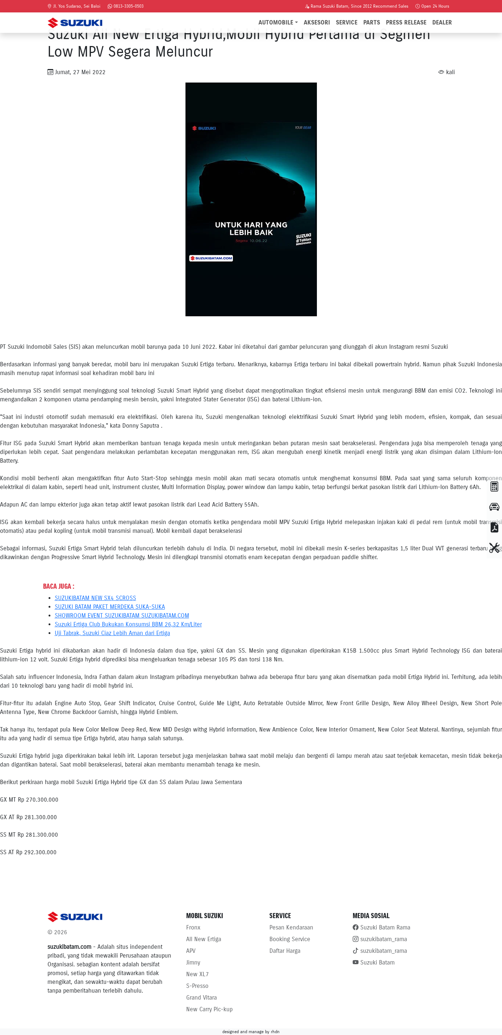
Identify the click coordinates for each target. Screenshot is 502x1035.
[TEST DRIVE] (494, 507)
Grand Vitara (201, 997)
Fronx (193, 927)
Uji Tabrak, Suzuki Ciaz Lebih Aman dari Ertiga (112, 633)
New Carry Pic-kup (209, 1009)
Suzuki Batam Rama (381, 927)
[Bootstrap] (112, 917)
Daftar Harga (284, 950)
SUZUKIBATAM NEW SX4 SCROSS (95, 598)
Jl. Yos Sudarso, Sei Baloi (73, 6)
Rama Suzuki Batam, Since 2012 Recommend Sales (356, 6)
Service (346, 22)
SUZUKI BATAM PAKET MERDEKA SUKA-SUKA (110, 606)
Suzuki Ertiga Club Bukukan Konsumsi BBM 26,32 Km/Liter (128, 624)
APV (190, 950)
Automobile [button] (275, 22)
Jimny (193, 962)
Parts (371, 22)
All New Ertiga (203, 939)
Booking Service (289, 939)
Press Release (406, 22)
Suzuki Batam (374, 962)
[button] (494, 487)
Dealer (442, 22)
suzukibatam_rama (380, 939)
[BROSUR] (494, 528)
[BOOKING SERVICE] (494, 548)
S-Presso (197, 985)
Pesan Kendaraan (291, 927)
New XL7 (197, 974)
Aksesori (317, 22)
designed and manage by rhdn (251, 1031)
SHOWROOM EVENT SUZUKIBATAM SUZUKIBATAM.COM (122, 615)
